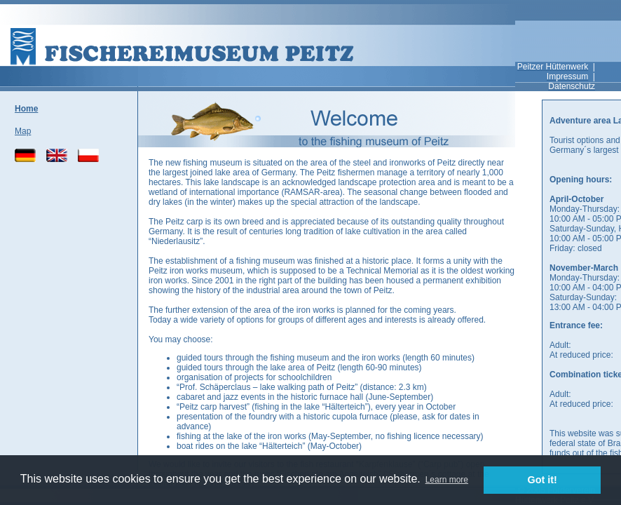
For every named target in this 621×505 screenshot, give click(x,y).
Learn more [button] (446, 480)
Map (23, 131)
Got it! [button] (542, 479)
